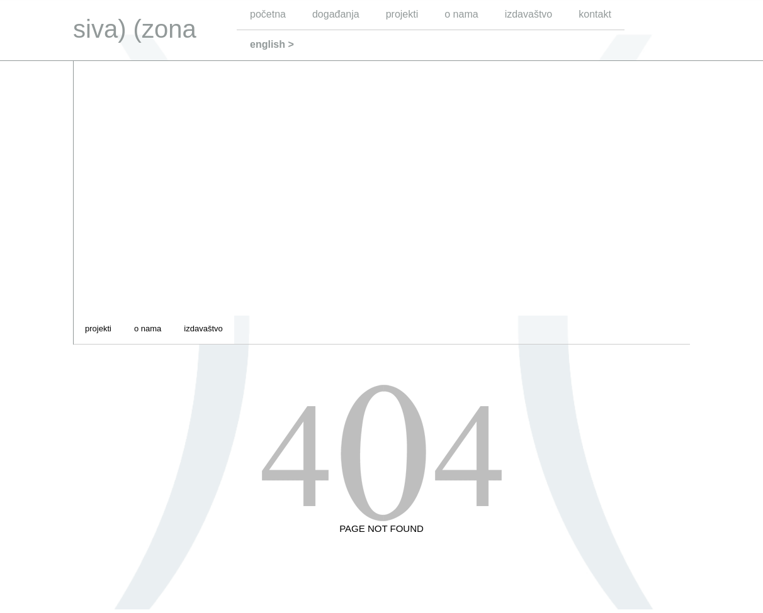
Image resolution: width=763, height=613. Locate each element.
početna (268, 14)
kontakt (595, 14)
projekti (402, 14)
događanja (335, 14)
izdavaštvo (529, 14)
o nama (461, 14)
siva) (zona (134, 29)
